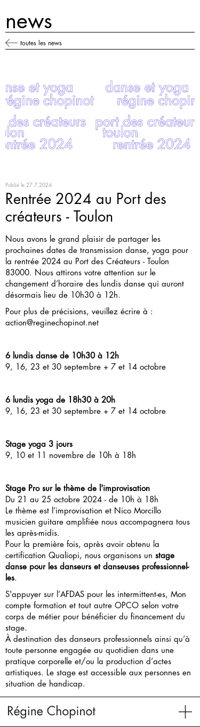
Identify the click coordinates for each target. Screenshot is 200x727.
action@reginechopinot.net (52, 323)
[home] (51, 711)
